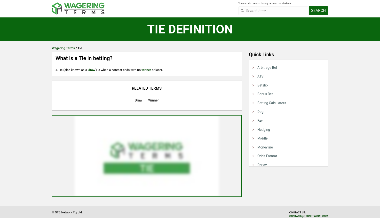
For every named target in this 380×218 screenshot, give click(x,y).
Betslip (262, 85)
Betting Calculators (271, 103)
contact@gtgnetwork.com (308, 216)
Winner (153, 100)
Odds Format (267, 156)
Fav (260, 121)
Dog (260, 112)
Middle (262, 138)
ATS (260, 76)
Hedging (263, 130)
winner (146, 70)
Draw (138, 100)
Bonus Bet (265, 94)
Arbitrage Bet (267, 68)
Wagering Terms (63, 48)
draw (91, 70)
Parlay (262, 165)
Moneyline (265, 147)
